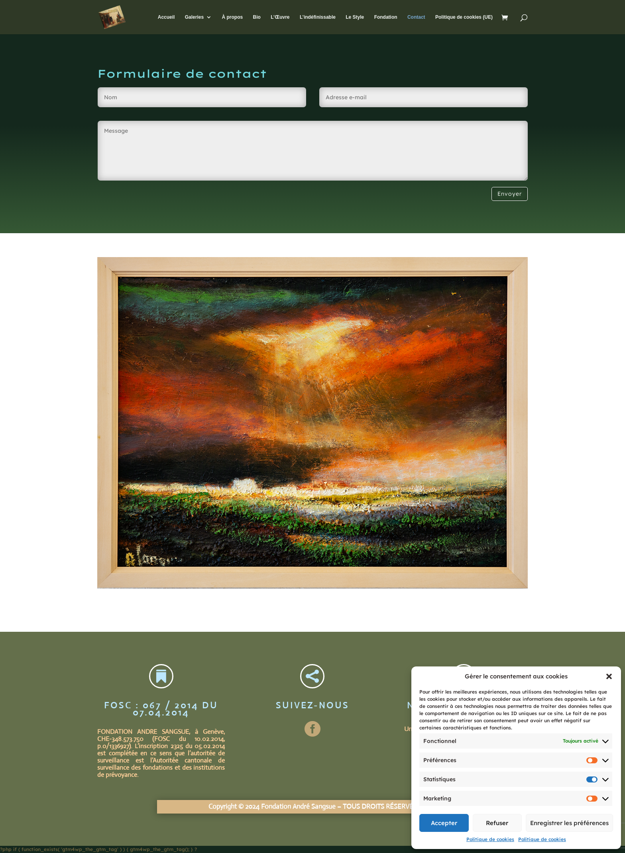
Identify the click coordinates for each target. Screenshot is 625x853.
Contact (416, 17)
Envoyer (509, 193)
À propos (232, 17)
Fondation (385, 17)
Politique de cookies (490, 839)
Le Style (355, 17)
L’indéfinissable (318, 17)
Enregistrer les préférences (569, 823)
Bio (256, 17)
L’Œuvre (280, 17)
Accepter (444, 823)
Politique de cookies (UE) (464, 17)
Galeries (194, 17)
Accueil (166, 17)
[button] (609, 676)
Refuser (497, 823)
